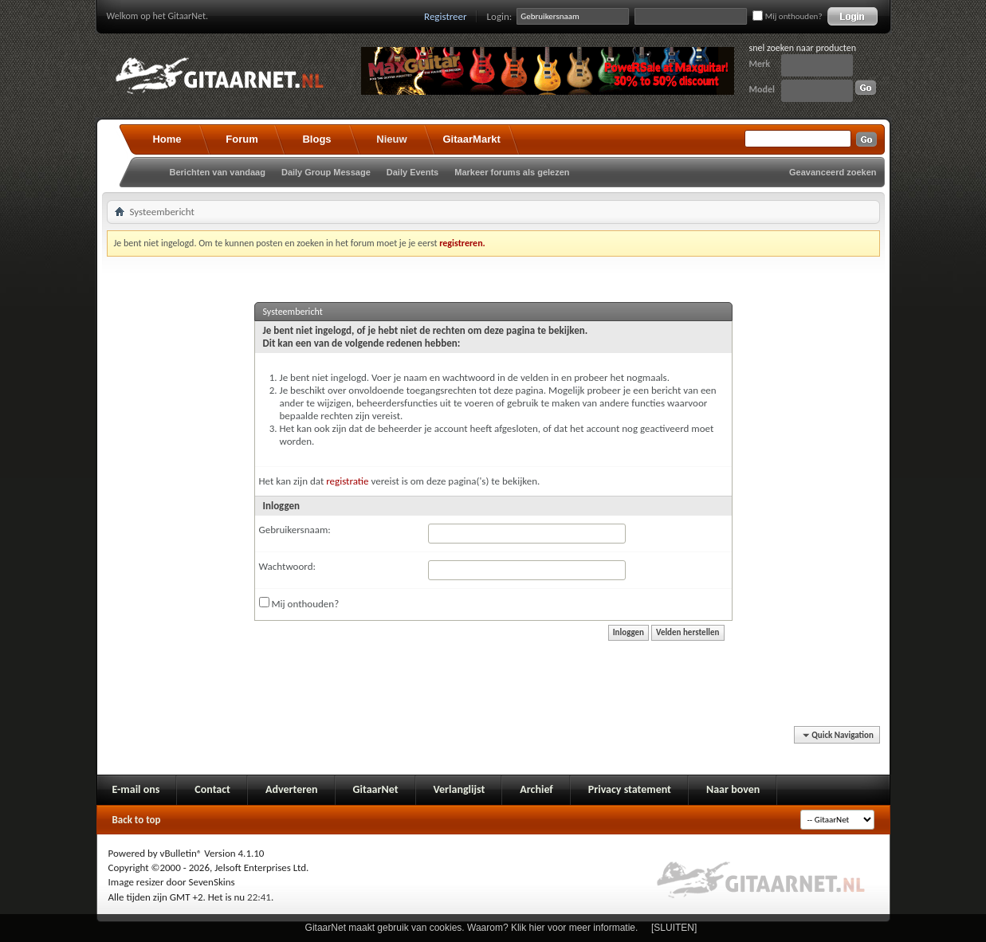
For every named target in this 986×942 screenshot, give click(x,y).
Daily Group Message (326, 172)
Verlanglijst (459, 789)
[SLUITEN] (674, 927)
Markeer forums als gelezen (511, 172)
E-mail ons (136, 789)
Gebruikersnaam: (295, 530)
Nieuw (391, 139)
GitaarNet (376, 789)
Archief (536, 789)
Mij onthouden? (787, 16)
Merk (760, 63)
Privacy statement (629, 789)
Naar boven (733, 789)
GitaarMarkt (472, 139)
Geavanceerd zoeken (832, 172)
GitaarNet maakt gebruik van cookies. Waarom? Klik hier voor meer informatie (470, 927)
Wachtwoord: (287, 566)
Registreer (445, 16)
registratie (347, 481)
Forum (241, 139)
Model (762, 89)
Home (166, 139)
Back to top (136, 820)
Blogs (316, 139)
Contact (212, 789)
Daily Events (412, 172)
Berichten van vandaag (217, 172)
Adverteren (291, 789)
